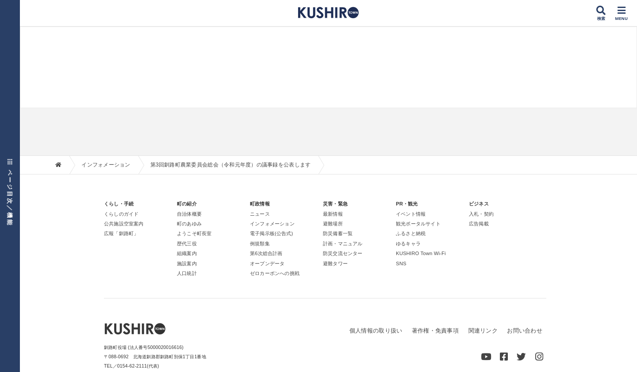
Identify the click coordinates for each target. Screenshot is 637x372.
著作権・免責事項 (435, 330)
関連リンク (482, 330)
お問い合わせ (524, 330)
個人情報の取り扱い (375, 330)
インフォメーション (105, 165)
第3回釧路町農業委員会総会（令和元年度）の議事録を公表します (230, 165)
